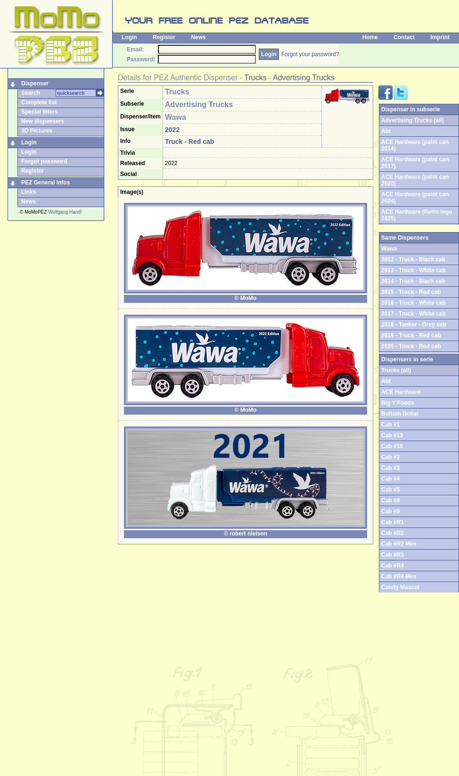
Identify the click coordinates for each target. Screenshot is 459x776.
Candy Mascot (400, 587)
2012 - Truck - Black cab (413, 259)
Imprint (440, 37)
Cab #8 (390, 500)
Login (129, 37)
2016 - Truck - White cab (413, 303)
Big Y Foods (397, 403)
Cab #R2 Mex (399, 544)
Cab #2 (390, 457)
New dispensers (42, 121)
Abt (386, 131)
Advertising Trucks (304, 78)
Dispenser (35, 83)
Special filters (39, 111)
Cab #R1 (392, 522)
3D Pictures (36, 130)
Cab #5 (390, 489)
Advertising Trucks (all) (412, 120)
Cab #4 (390, 479)
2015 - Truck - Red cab (411, 292)
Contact (404, 37)
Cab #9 (390, 511)
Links (28, 192)
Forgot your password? (310, 54)
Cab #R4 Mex (399, 576)
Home (370, 37)
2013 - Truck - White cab (413, 270)
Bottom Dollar (399, 413)
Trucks (255, 78)
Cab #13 (392, 435)
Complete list (39, 102)
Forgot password (44, 161)
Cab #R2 (392, 533)
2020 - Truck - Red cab (411, 346)
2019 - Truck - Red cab (411, 335)
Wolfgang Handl (65, 212)
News (198, 37)
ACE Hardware (400, 392)
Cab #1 (390, 424)
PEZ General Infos (45, 182)
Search (30, 93)
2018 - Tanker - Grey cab (413, 324)
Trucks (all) (396, 370)
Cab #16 (392, 446)
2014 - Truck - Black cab (413, 281)
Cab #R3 (392, 554)
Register (164, 37)
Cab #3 (390, 468)
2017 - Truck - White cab (413, 313)
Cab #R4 (392, 565)
